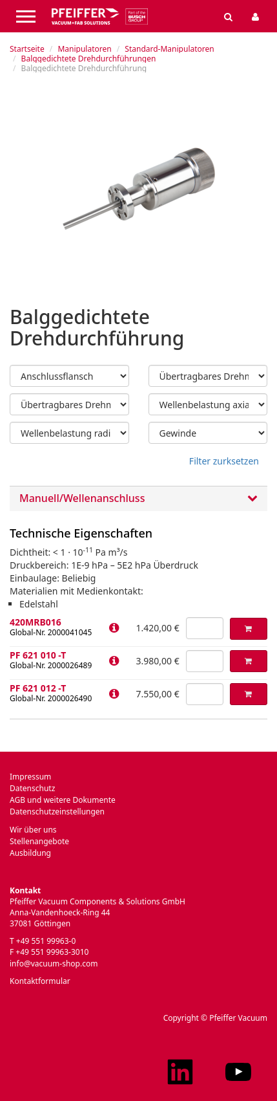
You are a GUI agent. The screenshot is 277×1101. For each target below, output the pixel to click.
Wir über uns (33, 829)
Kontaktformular (40, 981)
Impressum (30, 776)
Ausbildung (30, 852)
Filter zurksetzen (224, 461)
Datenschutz (32, 788)
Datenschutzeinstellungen (57, 811)
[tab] (138, 498)
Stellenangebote (39, 841)
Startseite (27, 48)
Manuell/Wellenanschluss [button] (138, 499)
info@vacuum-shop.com (53, 963)
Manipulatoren (84, 48)
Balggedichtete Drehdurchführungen (88, 58)
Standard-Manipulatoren (169, 48)
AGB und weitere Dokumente (63, 799)
